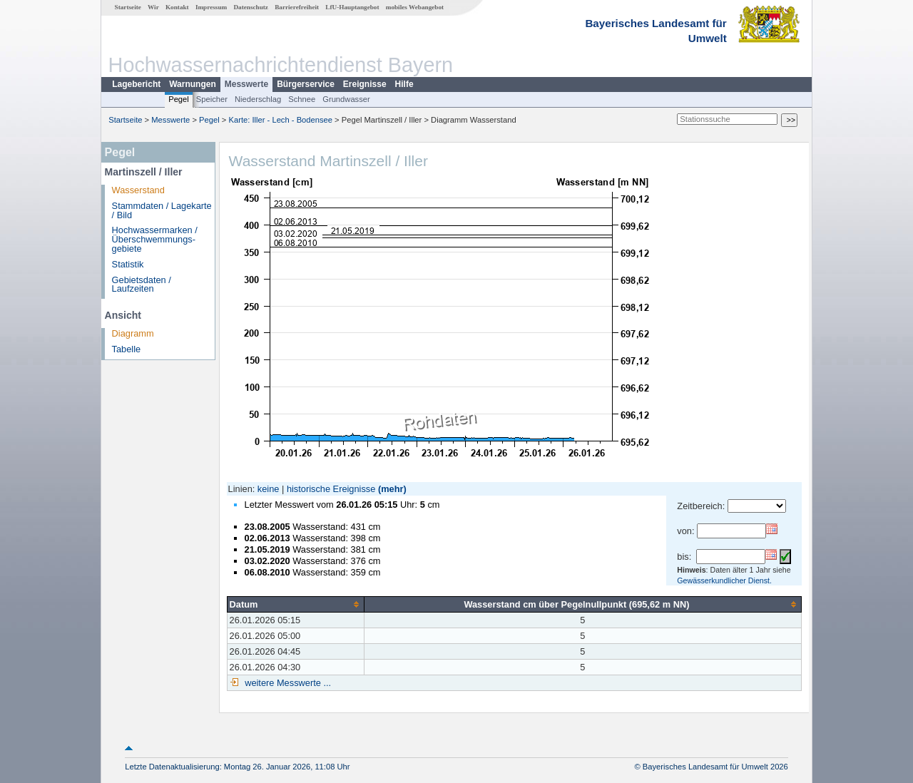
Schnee (301, 99)
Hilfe (404, 84)
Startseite (128, 7)
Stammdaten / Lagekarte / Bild (162, 210)
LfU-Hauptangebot (352, 7)
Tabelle (126, 349)
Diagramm (133, 333)
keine (268, 488)
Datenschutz (250, 7)
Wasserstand (138, 190)
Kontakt (177, 7)
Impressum (211, 7)
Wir (153, 7)
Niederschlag (258, 99)
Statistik (128, 264)
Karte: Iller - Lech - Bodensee (281, 120)
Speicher (212, 99)
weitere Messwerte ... (287, 682)
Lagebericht (136, 84)
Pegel (178, 99)
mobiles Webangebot (415, 7)
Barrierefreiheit (297, 7)
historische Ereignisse (331, 488)
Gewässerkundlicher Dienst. (724, 580)
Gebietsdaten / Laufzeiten (141, 285)
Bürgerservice (306, 84)
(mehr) (392, 488)
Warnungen (192, 84)
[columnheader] (295, 604)
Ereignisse (365, 84)
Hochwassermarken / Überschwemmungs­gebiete (155, 239)
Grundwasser (346, 99)
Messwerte (246, 84)
